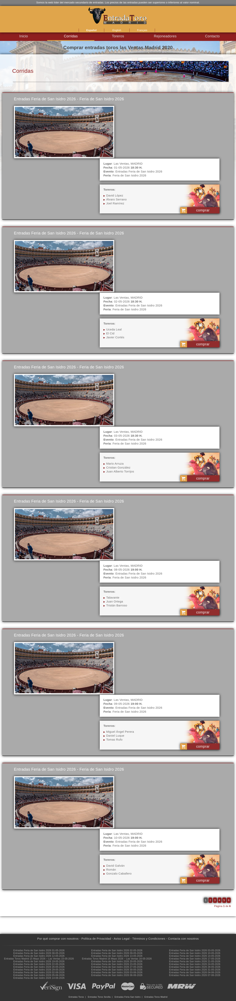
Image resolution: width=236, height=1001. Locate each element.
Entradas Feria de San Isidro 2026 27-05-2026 (117, 967)
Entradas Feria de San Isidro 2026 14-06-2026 (39, 978)
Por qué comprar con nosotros (57, 938)
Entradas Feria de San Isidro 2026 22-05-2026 (39, 964)
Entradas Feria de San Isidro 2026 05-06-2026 (39, 975)
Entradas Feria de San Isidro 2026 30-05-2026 (117, 969)
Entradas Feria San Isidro (127, 997)
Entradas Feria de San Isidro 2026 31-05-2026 (194, 969)
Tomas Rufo (114, 739)
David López (114, 195)
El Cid (110, 333)
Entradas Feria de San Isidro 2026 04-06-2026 (194, 972)
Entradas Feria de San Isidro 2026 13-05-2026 (117, 956)
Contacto (212, 36)
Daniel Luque (115, 735)
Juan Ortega (114, 601)
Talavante (112, 597)
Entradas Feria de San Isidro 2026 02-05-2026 (117, 950)
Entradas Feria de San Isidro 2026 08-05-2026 (39, 953)
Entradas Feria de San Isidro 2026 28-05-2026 (194, 967)
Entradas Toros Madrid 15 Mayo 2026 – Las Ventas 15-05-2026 (39, 958)
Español (91, 30)
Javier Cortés (115, 337)
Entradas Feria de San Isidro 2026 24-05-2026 (194, 964)
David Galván (115, 865)
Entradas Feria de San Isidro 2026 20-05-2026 (117, 961)
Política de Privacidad (96, 938)
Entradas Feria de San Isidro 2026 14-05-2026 (194, 956)
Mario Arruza (115, 463)
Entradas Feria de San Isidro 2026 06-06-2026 (117, 975)
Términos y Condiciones (148, 938)
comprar (202, 210)
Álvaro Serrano (116, 199)
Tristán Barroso (116, 605)
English (116, 30)
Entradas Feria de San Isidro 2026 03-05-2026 (194, 950)
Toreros (118, 36)
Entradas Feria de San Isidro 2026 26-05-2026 (39, 967)
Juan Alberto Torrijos (120, 471)
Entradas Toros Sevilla (99, 997)
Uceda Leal (114, 329)
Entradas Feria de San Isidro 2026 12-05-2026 (39, 956)
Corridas (71, 36)
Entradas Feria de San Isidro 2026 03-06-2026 (117, 972)
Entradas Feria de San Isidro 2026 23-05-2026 (117, 964)
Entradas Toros (76, 997)
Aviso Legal (122, 938)
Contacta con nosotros (183, 938)
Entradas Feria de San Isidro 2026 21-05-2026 (194, 961)
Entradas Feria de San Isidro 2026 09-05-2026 (117, 953)
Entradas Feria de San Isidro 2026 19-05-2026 (39, 961)
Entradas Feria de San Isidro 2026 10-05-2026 (194, 953)
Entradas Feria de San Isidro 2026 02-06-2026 (39, 972)
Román (111, 869)
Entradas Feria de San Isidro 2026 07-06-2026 (194, 975)
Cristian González (118, 467)
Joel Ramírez (115, 203)
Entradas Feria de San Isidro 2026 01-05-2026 (39, 950)
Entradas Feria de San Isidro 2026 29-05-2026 (39, 969)
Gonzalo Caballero (119, 873)
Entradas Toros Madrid (156, 997)
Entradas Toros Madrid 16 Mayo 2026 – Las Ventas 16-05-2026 (117, 958)
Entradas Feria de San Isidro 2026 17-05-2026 (194, 958)
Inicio (23, 36)
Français (142, 30)
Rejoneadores (165, 36)
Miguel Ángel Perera (120, 731)
